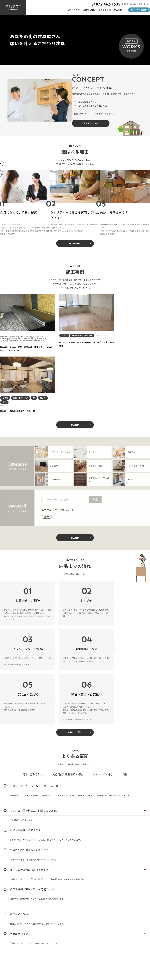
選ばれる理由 (89, 9)
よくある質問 (105, 9)
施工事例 (118, 9)
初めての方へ (74, 9)
